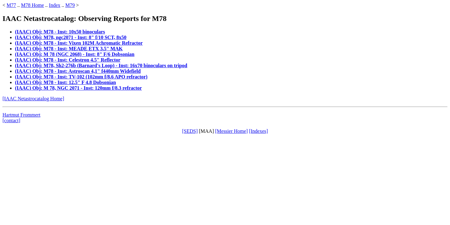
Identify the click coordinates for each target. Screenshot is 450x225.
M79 (70, 5)
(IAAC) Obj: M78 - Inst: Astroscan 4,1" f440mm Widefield (78, 71)
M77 (11, 5)
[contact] (11, 120)
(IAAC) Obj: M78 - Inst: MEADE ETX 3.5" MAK (68, 48)
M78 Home (32, 5)
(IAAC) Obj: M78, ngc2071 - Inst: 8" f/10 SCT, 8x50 (71, 37)
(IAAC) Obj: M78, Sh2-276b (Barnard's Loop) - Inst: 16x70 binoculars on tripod (101, 65)
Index (54, 5)
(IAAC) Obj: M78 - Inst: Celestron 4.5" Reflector (67, 59)
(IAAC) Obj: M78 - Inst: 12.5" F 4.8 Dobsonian (65, 82)
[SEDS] (190, 131)
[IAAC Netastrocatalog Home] (33, 98)
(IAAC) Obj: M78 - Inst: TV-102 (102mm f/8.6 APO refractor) (81, 76)
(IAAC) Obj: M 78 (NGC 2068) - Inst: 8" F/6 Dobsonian (74, 54)
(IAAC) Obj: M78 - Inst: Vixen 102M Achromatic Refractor (79, 43)
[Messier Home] (231, 131)
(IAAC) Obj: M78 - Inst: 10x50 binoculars (60, 31)
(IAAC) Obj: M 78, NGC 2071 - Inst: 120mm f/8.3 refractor (78, 88)
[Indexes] (258, 131)
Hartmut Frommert (21, 115)
